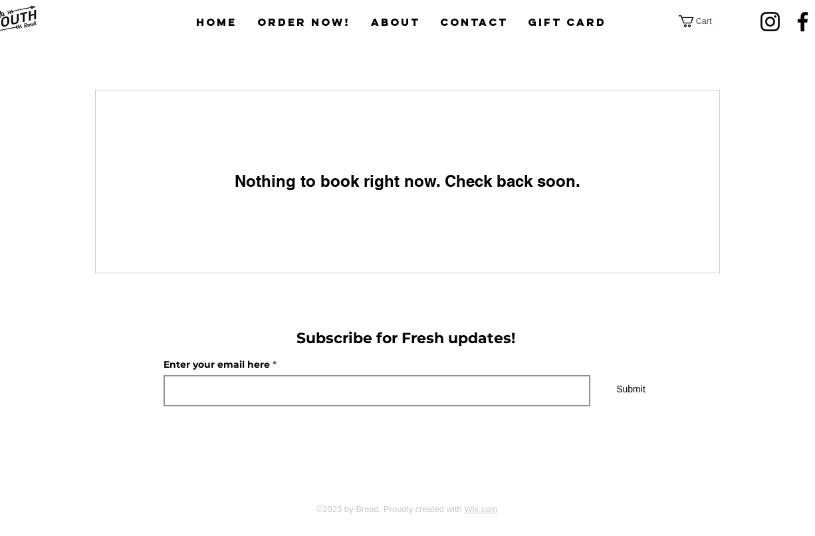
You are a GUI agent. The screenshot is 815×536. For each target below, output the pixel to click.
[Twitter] (403, 481)
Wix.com (480, 509)
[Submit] (631, 389)
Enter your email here (217, 364)
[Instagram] (770, 22)
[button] (701, 21)
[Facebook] (371, 481)
